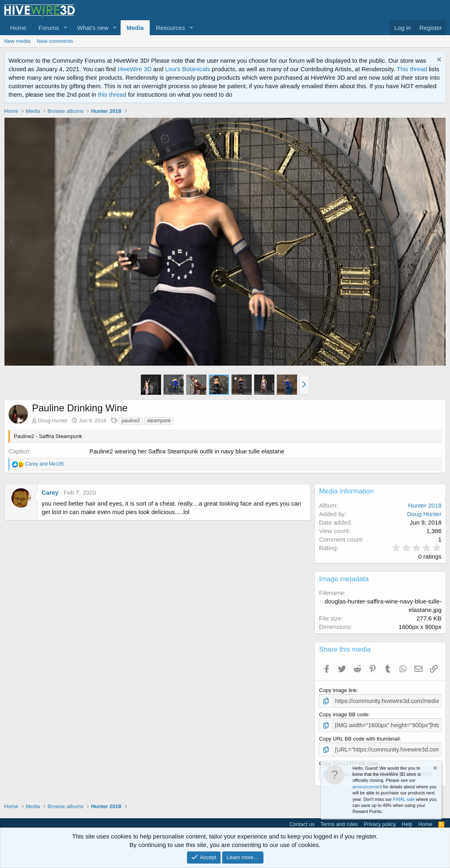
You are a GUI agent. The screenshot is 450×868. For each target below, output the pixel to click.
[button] (65, 27)
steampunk (159, 420)
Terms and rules (339, 821)
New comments (55, 41)
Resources (170, 27)
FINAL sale (404, 799)
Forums (48, 27)
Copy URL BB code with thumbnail (359, 738)
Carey (50, 492)
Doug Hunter (53, 420)
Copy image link (338, 690)
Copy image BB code (343, 714)
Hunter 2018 (425, 505)
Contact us (301, 821)
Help (407, 821)
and (44, 464)
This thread (412, 69)
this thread (112, 94)
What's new (92, 27)
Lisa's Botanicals (187, 69)
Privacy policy (380, 821)
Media (135, 27)
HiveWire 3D (134, 69)
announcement (367, 786)
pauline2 (130, 420)
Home (18, 27)
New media (17, 41)
